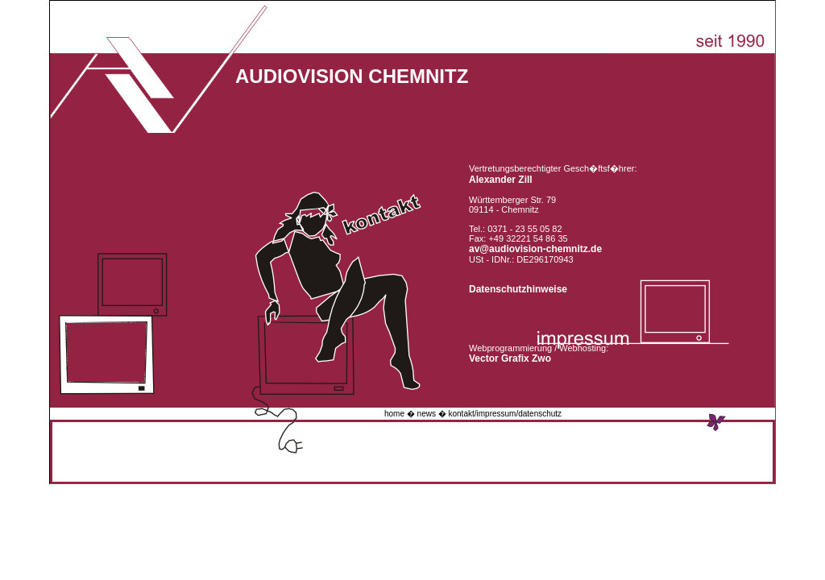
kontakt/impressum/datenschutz (505, 413)
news (426, 413)
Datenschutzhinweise (518, 289)
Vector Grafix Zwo (510, 358)
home (394, 413)
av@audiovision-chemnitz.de (535, 249)
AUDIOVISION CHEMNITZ (351, 76)
